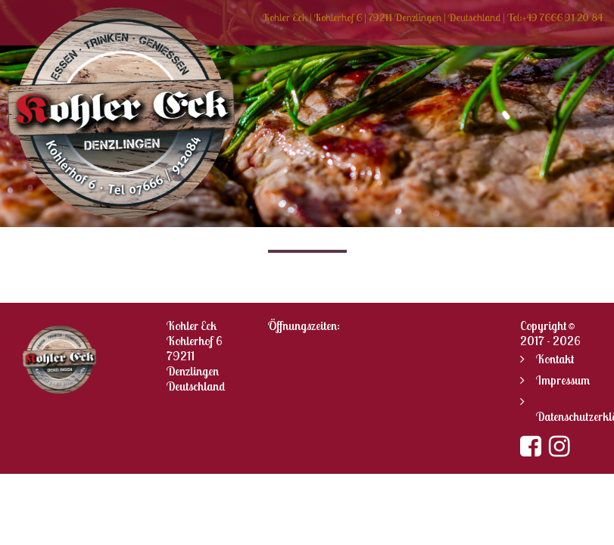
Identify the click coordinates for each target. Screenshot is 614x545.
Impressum (563, 380)
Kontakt (555, 358)
